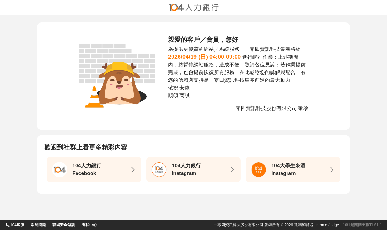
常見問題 (38, 225)
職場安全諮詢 (63, 225)
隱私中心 (89, 225)
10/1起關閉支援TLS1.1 (362, 225)
